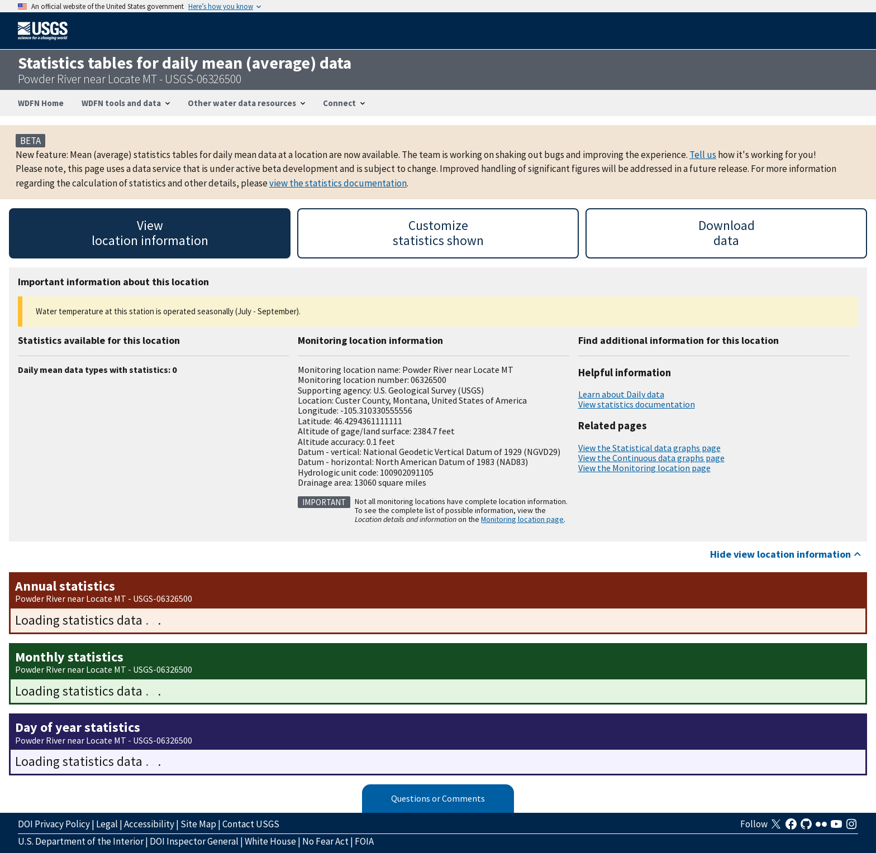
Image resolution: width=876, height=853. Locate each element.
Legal (107, 824)
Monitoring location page (522, 519)
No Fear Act (325, 841)
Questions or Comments (438, 798)
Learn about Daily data (621, 394)
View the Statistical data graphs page (649, 447)
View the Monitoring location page (644, 467)
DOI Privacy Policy (54, 824)
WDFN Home (41, 103)
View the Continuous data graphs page (651, 457)
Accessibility (149, 824)
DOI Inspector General (194, 841)
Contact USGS (250, 824)
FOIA (364, 841)
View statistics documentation (636, 404)
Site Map (198, 824)
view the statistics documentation (338, 183)
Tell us (702, 154)
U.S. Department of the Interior (81, 841)
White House (270, 841)
